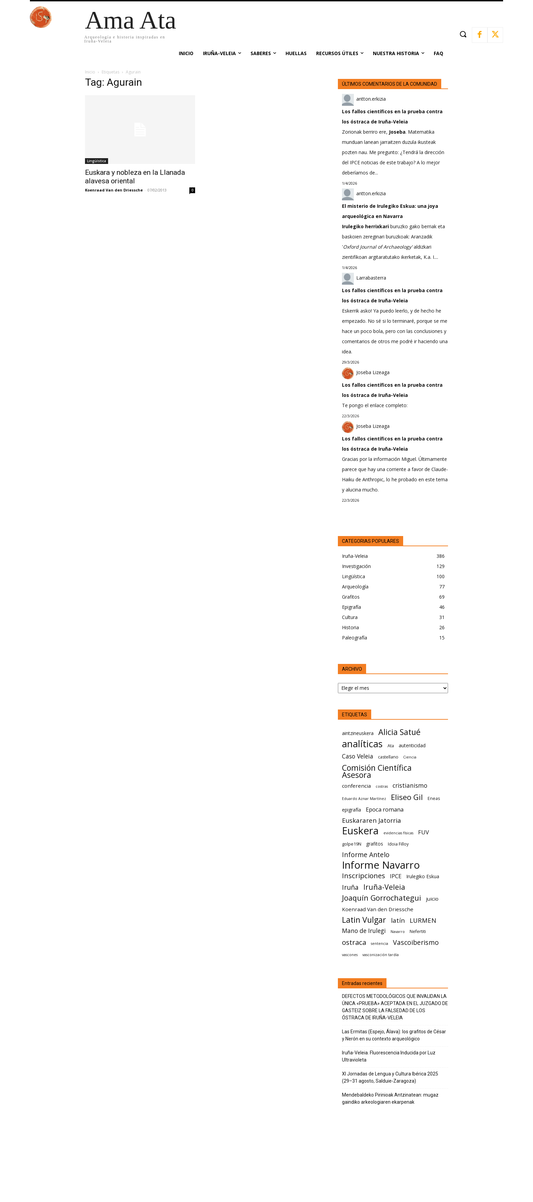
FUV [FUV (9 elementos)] (423, 832)
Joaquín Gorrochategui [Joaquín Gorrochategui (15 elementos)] (381, 897)
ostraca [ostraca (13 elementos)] (354, 942)
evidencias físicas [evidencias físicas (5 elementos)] (398, 833)
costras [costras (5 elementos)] (382, 786)
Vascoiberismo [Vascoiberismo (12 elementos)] (416, 942)
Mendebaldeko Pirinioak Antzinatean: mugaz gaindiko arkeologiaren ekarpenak (390, 1098)
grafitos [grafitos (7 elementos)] (374, 843)
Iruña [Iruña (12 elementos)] (350, 887)
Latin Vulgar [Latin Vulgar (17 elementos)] (364, 919)
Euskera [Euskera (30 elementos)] (360, 830)
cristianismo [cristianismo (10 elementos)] (410, 785)
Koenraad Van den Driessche (114, 190)
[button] (463, 34)
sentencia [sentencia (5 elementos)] (379, 943)
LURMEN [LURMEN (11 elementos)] (423, 920)
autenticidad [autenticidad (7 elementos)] (412, 745)
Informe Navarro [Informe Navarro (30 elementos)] (381, 865)
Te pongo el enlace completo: (375, 405)
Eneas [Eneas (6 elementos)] (434, 798)
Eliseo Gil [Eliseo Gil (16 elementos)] (407, 797)
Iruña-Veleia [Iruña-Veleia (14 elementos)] (384, 886)
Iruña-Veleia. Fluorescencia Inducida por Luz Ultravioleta (388, 1056)
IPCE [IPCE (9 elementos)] (395, 876)
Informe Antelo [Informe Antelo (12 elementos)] (366, 854)
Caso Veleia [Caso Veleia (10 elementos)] (357, 756)
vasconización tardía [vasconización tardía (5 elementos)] (380, 954)
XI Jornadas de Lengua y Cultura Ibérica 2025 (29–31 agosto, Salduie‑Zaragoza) (390, 1077)
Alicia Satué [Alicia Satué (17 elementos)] (399, 732)
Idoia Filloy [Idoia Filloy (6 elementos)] (398, 844)
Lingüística (96, 160)
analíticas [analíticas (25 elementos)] (362, 743)
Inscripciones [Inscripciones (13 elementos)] (363, 875)
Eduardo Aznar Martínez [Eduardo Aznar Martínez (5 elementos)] (364, 798)
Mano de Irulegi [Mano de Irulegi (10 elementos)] (364, 930)
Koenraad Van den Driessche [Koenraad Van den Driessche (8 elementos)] (377, 909)
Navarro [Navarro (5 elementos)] (398, 931)
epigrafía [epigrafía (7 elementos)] (351, 809)
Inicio (90, 72)
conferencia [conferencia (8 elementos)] (356, 785)
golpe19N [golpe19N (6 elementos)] (351, 844)
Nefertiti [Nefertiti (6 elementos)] (418, 931)
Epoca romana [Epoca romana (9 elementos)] (384, 809)
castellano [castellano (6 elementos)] (388, 757)
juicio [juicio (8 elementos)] (432, 898)
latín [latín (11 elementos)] (398, 920)
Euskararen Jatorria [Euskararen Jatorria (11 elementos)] (371, 820)
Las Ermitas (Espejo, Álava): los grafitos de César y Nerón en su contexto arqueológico (394, 1035)
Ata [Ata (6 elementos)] (391, 746)
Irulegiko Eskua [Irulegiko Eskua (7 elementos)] (422, 876)
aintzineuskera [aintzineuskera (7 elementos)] (358, 733)
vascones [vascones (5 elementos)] (350, 954)
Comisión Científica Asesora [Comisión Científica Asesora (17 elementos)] (377, 771)
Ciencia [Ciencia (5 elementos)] (409, 757)
